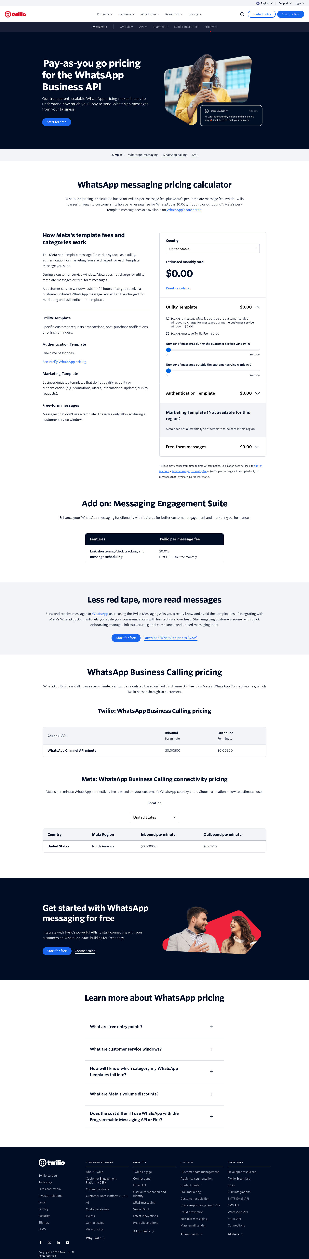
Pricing (195, 14)
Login (299, 3)
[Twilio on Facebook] (42, 1242)
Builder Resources (186, 26)
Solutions (126, 14)
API (141, 26)
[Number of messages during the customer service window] (213, 350)
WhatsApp (100, 614)
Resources (173, 14)
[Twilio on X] (51, 1242)
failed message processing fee (189, 471)
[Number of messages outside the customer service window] (213, 370)
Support (285, 3)
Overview (126, 26)
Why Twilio (150, 14)
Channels (159, 26)
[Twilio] (15, 14)
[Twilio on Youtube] (69, 1242)
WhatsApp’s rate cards (184, 210)
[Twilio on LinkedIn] (60, 1242)
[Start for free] (290, 14)
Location (154, 803)
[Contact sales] (262, 14)
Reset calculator (178, 288)
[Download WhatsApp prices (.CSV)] (170, 638)
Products (104, 14)
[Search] (242, 14)
